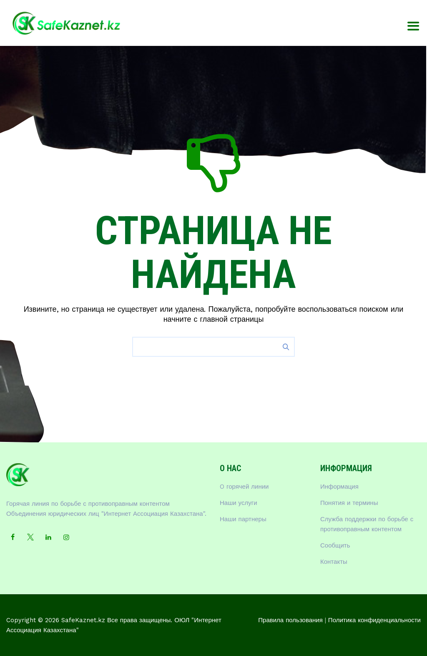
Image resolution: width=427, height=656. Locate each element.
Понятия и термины (349, 503)
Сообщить (335, 545)
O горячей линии (244, 486)
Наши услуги (238, 503)
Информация (339, 486)
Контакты (333, 561)
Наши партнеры (243, 519)
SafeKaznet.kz (83, 620)
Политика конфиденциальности (374, 620)
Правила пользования (290, 620)
